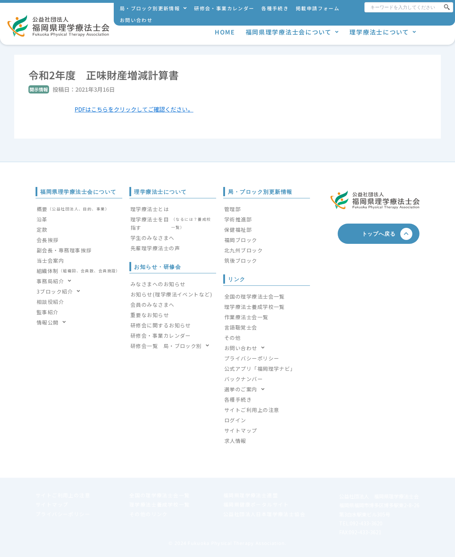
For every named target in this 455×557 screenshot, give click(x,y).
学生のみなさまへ (152, 237)
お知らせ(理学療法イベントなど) (171, 294)
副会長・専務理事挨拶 (64, 250)
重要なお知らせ (149, 314)
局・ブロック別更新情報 (153, 8)
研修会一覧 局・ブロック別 (171, 346)
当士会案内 (50, 260)
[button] (153, 8)
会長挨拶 (48, 239)
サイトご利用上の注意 (251, 409)
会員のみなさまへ (152, 304)
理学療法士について (382, 31)
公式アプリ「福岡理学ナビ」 (260, 368)
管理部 (232, 209)
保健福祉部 (238, 229)
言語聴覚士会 (240, 327)
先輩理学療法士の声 (155, 248)
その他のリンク (148, 514)
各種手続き (275, 8)
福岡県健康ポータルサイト (256, 504)
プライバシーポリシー (251, 358)
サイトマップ (240, 430)
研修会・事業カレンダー (224, 8)
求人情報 (235, 440)
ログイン (235, 420)
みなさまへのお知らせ (157, 284)
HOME (225, 31)
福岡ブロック (240, 239)
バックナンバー (243, 378)
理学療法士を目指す (172, 223)
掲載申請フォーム (317, 8)
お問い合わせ (136, 19)
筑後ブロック (240, 260)
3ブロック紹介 (61, 291)
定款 (42, 229)
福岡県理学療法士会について (292, 31)
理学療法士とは (149, 209)
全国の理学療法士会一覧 (254, 296)
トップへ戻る (381, 233)
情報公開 (53, 322)
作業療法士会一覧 (246, 317)
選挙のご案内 (246, 389)
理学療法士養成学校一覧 (254, 306)
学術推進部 (238, 219)
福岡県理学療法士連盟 (250, 495)
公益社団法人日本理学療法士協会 (264, 514)
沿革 (42, 219)
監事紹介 (48, 312)
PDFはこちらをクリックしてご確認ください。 (134, 109)
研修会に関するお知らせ (160, 325)
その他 (232, 337)
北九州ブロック (243, 250)
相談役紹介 (50, 301)
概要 (73, 209)
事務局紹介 (56, 281)
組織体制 (79, 271)
